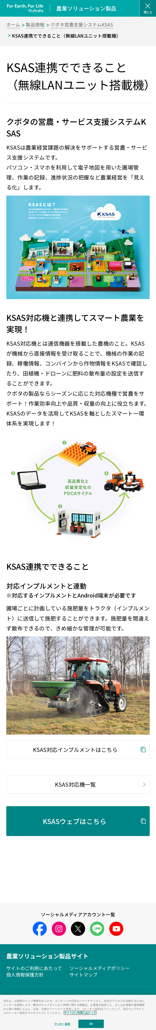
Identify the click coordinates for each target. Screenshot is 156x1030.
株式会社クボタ (78, 1003)
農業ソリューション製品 (86, 8)
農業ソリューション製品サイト (47, 956)
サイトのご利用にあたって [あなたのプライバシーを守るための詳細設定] (80, 1022)
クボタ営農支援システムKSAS (81, 24)
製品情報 (35, 24)
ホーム (13, 24)
